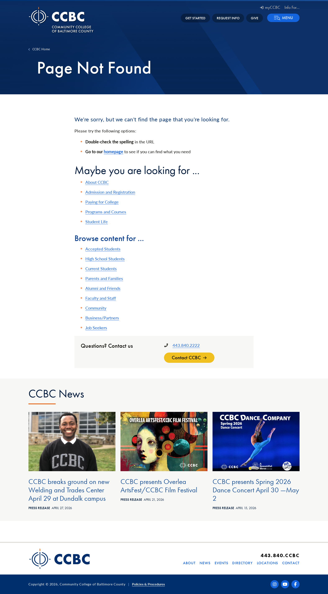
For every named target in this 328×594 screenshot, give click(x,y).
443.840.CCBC (280, 555)
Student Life (96, 221)
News (205, 562)
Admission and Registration (110, 192)
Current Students (101, 268)
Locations (267, 562)
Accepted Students (102, 249)
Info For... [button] (292, 7)
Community (95, 308)
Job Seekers (96, 328)
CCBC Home (41, 49)
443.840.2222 (186, 345)
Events (221, 562)
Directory (242, 562)
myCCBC (270, 7)
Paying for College (102, 202)
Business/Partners (102, 318)
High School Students (105, 259)
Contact (291, 562)
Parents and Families (104, 278)
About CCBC (97, 182)
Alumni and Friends (102, 288)
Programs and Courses (105, 212)
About (189, 562)
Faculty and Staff (100, 298)
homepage (113, 151)
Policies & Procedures (148, 584)
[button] (283, 18)
